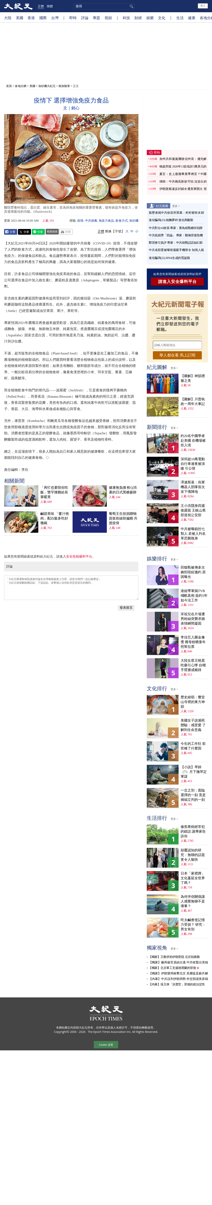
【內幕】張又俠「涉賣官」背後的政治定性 (177, 984)
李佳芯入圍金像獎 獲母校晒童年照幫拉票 (193, 642)
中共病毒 (91, 220)
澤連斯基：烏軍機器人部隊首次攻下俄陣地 (193, 487)
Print (66, 232)
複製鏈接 (52, 231)
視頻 (108, 17)
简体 (108, 231)
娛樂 (150, 17)
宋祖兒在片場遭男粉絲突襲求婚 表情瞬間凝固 (193, 618)
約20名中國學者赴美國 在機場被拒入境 (193, 440)
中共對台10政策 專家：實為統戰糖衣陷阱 (176, 228)
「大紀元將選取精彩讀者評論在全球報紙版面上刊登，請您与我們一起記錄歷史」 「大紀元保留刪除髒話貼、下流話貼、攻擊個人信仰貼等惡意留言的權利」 (71, 588)
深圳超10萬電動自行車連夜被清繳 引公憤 (193, 463)
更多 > (176, 206)
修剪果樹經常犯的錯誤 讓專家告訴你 (193, 831)
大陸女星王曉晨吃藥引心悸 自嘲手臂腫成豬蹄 (193, 665)
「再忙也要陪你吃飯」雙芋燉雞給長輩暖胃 (54, 492)
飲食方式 (122, 220)
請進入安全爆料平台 (177, 281)
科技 (126, 17)
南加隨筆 (64, 86)
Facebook (10, 232)
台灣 (55, 17)
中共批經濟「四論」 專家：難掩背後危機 (176, 235)
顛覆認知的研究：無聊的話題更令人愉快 (193, 855)
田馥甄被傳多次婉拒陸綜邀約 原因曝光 (193, 572)
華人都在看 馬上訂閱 (177, 355)
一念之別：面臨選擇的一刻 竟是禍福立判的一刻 (193, 795)
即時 (73, 17)
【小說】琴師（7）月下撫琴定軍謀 (194, 771)
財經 (138, 17)
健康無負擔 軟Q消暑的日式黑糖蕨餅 (123, 490)
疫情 (80, 220)
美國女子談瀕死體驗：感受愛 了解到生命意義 (193, 725)
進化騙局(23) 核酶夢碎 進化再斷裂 (171, 220)
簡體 (50, 6)
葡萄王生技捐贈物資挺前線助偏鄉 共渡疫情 (123, 518)
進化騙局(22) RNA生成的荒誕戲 (169, 258)
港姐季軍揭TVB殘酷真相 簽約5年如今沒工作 (194, 595)
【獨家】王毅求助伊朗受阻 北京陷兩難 (174, 956)
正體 (41, 6)
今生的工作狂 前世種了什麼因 (193, 746)
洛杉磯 (133, 220)
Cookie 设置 (106, 1044)
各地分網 (20, 86)
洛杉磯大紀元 (46, 86)
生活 (180, 17)
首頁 (9, 86)
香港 (31, 17)
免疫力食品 (106, 220)
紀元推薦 (162, 206)
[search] (104, 6)
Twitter (24, 232)
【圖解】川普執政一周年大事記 (193, 401)
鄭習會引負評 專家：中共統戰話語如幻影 (176, 242)
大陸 (7, 17)
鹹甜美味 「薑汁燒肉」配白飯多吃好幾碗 (54, 518)
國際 (43, 17)
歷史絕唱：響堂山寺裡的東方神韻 (193, 702)
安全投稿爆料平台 (79, 556)
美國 (19, 17)
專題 (96, 17)
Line (38, 232)
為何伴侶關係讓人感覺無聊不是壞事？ (193, 901)
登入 (202, 5)
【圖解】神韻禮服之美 (193, 378)
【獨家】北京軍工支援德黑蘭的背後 (172, 968)
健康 (191, 17)
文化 (161, 17)
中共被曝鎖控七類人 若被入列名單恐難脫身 (193, 533)
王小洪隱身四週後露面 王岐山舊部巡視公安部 (193, 510)
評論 (84, 17)
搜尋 (131, 6)
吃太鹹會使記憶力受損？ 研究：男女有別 (193, 924)
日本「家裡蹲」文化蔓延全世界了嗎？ (193, 878)
